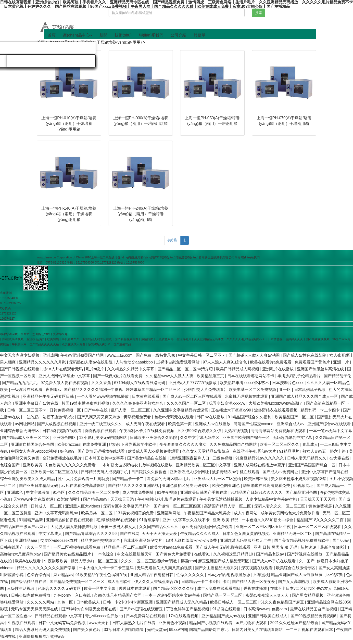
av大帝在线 (339, 458)
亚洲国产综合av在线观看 (329, 424)
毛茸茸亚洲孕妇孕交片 (143, 540)
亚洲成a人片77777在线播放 (193, 383)
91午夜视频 (167, 492)
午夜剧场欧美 (56, 561)
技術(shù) (123, 35)
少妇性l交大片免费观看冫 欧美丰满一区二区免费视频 (230, 389)
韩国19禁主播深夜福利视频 (86, 403)
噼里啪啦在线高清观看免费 (267, 485)
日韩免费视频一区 (66, 410)
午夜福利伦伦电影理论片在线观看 (167, 499)
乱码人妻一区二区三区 (131, 410)
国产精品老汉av (270, 554)
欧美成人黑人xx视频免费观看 (154, 451)
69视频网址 (303, 485)
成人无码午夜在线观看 (146, 424)
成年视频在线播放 (157, 465)
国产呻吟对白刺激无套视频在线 (89, 609)
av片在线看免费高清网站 (83, 485)
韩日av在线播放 (211, 417)
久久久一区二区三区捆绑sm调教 (149, 561)
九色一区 (65, 602)
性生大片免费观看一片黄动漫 (84, 479)
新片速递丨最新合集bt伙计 (324, 547)
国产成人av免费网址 (281, 472)
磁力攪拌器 (54, 61)
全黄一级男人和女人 (119, 527)
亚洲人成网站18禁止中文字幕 (64, 376)
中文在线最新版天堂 (135, 554)
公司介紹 (178, 35)
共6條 (172, 240)
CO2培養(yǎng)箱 (166, 257)
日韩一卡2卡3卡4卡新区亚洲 (128, 602)
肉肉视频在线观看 (101, 431)
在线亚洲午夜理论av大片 (255, 451)
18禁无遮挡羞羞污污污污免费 (191, 540)
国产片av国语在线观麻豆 (141, 609)
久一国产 (307, 561)
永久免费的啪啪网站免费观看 (208, 527)
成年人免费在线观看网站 (219, 588)
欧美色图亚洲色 (226, 485)
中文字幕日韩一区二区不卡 (202, 355)
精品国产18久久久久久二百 (320, 520)
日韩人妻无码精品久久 (307, 458)
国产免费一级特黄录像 (156, 355)
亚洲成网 (50, 355)
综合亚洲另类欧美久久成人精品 (28, 479)
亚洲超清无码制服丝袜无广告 (246, 540)
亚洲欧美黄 (32, 465)
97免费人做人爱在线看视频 (65, 383)
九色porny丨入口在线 (72, 595)
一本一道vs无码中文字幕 (330, 431)
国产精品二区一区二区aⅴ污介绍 (185, 369)
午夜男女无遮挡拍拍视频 (221, 499)
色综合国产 (10, 465)
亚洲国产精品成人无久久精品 (182, 602)
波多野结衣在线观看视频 (276, 410)
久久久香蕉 (101, 383)
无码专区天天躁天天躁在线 (35, 609)
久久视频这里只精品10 (233, 554)
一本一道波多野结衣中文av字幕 (173, 595)
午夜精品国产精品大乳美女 (208, 513)
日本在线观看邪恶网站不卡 (251, 376)
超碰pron (188, 561)
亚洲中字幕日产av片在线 (37, 403)
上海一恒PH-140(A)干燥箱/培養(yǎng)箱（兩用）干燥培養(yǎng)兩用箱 (68, 214)
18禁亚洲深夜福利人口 (190, 458)
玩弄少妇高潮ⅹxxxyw (227, 403)
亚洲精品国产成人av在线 (224, 616)
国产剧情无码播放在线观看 (102, 451)
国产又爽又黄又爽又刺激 (99, 417)
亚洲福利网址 (169, 513)
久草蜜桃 (261, 575)
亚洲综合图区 (64, 437)
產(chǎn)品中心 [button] (77, 35)
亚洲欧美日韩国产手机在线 (204, 492)
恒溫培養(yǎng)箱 (189, 257)
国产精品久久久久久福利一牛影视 (94, 389)
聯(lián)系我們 (151, 35)
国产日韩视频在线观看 (20, 369)
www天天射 (99, 623)
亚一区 (285, 389)
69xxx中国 (178, 630)
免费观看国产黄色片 (313, 362)
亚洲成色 (15, 492)
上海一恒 (97, 257)
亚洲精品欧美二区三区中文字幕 (204, 465)
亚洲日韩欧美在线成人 (268, 616)
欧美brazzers (68, 444)
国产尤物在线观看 (252, 623)
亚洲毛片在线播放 (278, 369)
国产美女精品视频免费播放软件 (302, 540)
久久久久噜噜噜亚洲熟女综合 (138, 403)
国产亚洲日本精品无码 (39, 485)
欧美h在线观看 (28, 561)
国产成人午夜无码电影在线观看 (224, 547)
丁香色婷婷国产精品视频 (188, 609)
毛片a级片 (95, 369)
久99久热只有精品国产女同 (118, 595)
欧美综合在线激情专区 (296, 568)
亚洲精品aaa (26, 540)
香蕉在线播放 (255, 588)
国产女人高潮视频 (294, 582)
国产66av (341, 540)
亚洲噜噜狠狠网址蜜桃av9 (42, 636)
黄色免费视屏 (320, 506)
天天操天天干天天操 (318, 499)
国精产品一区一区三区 (223, 595)
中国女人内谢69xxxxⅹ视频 (34, 451)
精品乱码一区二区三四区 (126, 547)
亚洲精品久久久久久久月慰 (43, 362)
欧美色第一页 (180, 424)
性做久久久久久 (190, 575)
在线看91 (202, 554)
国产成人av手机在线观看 (274, 561)
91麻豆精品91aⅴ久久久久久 (260, 458)
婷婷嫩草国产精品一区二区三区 (154, 389)
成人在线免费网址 (138, 492)
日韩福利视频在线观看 (62, 431)
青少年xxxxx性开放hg (104, 616)
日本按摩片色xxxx (288, 383)
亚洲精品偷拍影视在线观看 (70, 520)
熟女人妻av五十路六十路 (325, 451)
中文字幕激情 (38, 492)
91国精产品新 (31, 520)
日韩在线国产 (12, 547)
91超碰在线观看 (226, 609)
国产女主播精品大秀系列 (217, 568)
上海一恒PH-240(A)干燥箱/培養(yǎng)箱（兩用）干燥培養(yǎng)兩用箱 (140, 214)
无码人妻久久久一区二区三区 (280, 506)
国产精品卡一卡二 (128, 479)
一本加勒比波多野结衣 (119, 465)
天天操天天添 (122, 499)
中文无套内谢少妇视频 (20, 355)
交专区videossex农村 (59, 540)
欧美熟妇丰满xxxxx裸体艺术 (245, 383)
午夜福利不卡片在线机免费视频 (147, 431)
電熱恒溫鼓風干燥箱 (215, 257)
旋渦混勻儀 (22, 61)
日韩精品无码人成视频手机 (105, 472)
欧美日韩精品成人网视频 (238, 369)
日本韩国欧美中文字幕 (105, 458)
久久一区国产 (39, 547)
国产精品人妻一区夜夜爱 (254, 582)
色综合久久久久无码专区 (60, 588)
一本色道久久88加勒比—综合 (268, 520)
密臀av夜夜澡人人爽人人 (267, 595)
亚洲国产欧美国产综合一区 (247, 437)
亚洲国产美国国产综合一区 (312, 465)
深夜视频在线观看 (257, 568)
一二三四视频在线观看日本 (310, 630)
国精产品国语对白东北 (209, 630)
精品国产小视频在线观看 (211, 623)
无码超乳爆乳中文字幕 (293, 437)
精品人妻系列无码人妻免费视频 (43, 630)
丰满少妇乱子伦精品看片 (299, 376)
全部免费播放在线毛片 (62, 458)
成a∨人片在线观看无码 (63, 369)
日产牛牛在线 (96, 410)
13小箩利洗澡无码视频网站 (103, 437)
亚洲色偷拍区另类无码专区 (186, 485)
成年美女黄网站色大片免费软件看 (290, 513)
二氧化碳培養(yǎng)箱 (117, 257)
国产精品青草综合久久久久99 (91, 533)
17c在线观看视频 (183, 616)
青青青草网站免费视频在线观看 (279, 431)
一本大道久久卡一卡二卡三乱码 (107, 568)
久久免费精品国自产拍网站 (234, 444)
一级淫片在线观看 (27, 389)
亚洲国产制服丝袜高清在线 (321, 369)
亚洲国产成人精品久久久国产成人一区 (305, 396)
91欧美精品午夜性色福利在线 (102, 575)
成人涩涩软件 (120, 582)
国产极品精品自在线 (29, 582)
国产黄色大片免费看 (174, 554)
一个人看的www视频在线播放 (103, 396)
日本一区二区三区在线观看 (318, 527)
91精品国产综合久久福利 (250, 417)
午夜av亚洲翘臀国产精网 (82, 355)
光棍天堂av (157, 630)
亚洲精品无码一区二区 (293, 533)
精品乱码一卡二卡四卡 (321, 410)
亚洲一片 (341, 362)
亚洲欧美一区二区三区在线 (55, 472)
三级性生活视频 (21, 588)
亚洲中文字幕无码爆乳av (57, 513)
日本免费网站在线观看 (146, 616)
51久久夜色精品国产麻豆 (282, 602)
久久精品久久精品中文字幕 (131, 369)
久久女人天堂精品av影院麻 (206, 451)
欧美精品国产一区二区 (295, 417)
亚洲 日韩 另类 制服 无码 (276, 547)
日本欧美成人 (88, 602)
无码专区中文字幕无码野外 (127, 506)
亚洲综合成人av (291, 424)
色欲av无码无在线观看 (174, 417)
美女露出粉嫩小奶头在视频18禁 (299, 479)
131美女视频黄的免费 (135, 513)
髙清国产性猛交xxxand (254, 424)
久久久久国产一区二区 (186, 403)
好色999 (68, 451)
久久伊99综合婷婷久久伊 (199, 431)
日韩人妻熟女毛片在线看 (134, 623)
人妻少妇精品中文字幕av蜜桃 (272, 499)
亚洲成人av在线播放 (213, 424)
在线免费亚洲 (94, 444)
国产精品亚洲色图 (302, 492)
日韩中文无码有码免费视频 (62, 623)
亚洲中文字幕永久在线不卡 (187, 520)
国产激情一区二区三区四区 (178, 506)
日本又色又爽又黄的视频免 (247, 533)
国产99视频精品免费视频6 (313, 616)
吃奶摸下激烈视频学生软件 (133, 444)
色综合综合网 (39, 575)
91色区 (59, 492)
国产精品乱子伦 (337, 376)
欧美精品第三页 (211, 376)
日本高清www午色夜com (265, 609)
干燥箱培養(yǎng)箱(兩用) (119, 42)
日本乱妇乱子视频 (310, 389)
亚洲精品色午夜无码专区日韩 (49, 396)
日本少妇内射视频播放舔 (229, 575)
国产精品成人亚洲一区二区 (26, 437)
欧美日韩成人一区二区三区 (234, 602)
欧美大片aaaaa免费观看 (171, 547)
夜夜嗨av (54, 389)
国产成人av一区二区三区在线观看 (193, 396)
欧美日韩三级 (256, 479)
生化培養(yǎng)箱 (143, 257)
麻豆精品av (63, 575)
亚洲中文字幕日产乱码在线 (325, 472)
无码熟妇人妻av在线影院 (91, 362)
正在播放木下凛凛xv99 (231, 410)
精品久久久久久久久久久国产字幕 (46, 568)
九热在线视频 (236, 431)
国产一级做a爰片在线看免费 (118, 376)
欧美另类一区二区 (97, 513)
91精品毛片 (289, 451)
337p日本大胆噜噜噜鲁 (124, 630)
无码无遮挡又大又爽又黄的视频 (165, 568)
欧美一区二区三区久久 (280, 444)
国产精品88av (95, 499)
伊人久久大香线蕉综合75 (156, 582)
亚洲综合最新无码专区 (20, 431)
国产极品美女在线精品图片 (68, 554)
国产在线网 (129, 533)
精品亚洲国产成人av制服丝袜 (297, 575)
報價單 (199, 35)
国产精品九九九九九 (20, 383)
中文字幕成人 (50, 533)
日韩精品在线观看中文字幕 (59, 616)
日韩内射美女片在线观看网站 (258, 630)
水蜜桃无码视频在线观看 (247, 396)
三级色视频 (223, 458)
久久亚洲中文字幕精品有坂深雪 (181, 410)
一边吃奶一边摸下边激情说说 (49, 417)
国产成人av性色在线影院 (305, 355)
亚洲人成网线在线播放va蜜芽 (260, 465)
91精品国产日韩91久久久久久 (256, 492)
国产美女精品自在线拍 (147, 458)
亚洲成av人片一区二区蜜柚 (218, 479)
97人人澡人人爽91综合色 (225, 362)
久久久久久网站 (41, 602)
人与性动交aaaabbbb (135, 362)
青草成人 (310, 444)
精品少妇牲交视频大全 (101, 540)
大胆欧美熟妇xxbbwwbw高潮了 (276, 403)
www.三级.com (120, 355)
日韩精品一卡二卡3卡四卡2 (205, 582)
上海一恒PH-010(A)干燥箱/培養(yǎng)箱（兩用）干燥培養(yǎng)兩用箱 (68, 123)
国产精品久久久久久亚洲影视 (134, 485)
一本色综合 (104, 554)
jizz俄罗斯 (335, 575)
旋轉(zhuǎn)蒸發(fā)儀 (71, 48)
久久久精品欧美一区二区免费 (94, 492)
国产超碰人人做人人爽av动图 (254, 355)
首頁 (52, 35)
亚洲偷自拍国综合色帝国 (33, 444)
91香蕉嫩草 (149, 520)
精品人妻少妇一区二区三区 (95, 561)
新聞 (103, 35)
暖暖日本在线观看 (135, 588)
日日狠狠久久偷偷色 (149, 472)
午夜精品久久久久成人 (200, 533)
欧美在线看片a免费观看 (271, 362)
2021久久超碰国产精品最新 (294, 623)
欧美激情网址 (68, 499)
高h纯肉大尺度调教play (21, 554)
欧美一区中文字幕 (100, 588)
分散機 (83, 61)
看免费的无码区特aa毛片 (169, 479)
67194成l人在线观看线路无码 (140, 383)
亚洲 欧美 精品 (226, 520)
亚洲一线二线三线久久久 (101, 424)
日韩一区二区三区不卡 (27, 410)
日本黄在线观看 (146, 396)
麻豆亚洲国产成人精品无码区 (224, 561)
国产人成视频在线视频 (57, 424)
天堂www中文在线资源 (33, 499)
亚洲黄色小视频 (173, 623)
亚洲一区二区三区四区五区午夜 (264, 527)
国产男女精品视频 (308, 595)
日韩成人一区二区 (47, 506)
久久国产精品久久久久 (159, 527)
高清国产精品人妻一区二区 (228, 506)
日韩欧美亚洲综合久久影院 (154, 437)
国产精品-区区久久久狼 (174, 588)
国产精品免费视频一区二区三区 (77, 582)
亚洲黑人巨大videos (83, 506)
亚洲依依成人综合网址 (190, 472)
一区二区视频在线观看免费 (77, 547)
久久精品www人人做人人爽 (170, 376)
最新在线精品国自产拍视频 (314, 609)
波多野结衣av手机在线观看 (236, 472)
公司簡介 (234, 257)
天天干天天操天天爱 (160, 533)
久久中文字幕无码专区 (200, 437)
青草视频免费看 (138, 417)
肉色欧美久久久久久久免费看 (71, 465)
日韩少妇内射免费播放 (31, 595)
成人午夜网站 (246, 513)
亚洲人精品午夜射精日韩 (152, 575)
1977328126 (108, 262)
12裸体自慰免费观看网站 (178, 362)
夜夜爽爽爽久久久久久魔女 (183, 444)
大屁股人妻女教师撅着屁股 (74, 527)
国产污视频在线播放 (305, 554)
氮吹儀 (34, 48)
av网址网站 (25, 424)
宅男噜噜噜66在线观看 (116, 520)
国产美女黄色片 (87, 630)
